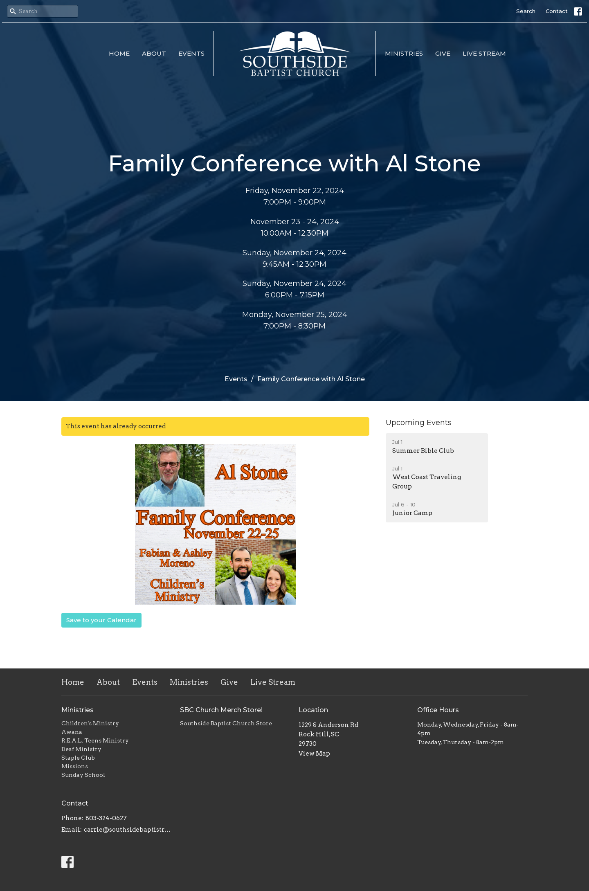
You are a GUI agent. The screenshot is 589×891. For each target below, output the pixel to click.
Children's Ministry (90, 723)
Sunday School (83, 775)
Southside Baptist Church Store (226, 723)
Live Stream (484, 53)
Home (119, 53)
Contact (557, 11)
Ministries (404, 53)
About (154, 53)
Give (442, 53)
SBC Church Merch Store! (221, 710)
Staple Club (78, 757)
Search (525, 11)
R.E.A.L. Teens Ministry (95, 740)
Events (191, 53)
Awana (71, 732)
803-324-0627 (106, 818)
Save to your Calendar (101, 620)
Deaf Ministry (81, 749)
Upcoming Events (419, 422)
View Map (314, 753)
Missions (74, 766)
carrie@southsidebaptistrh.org (128, 829)
